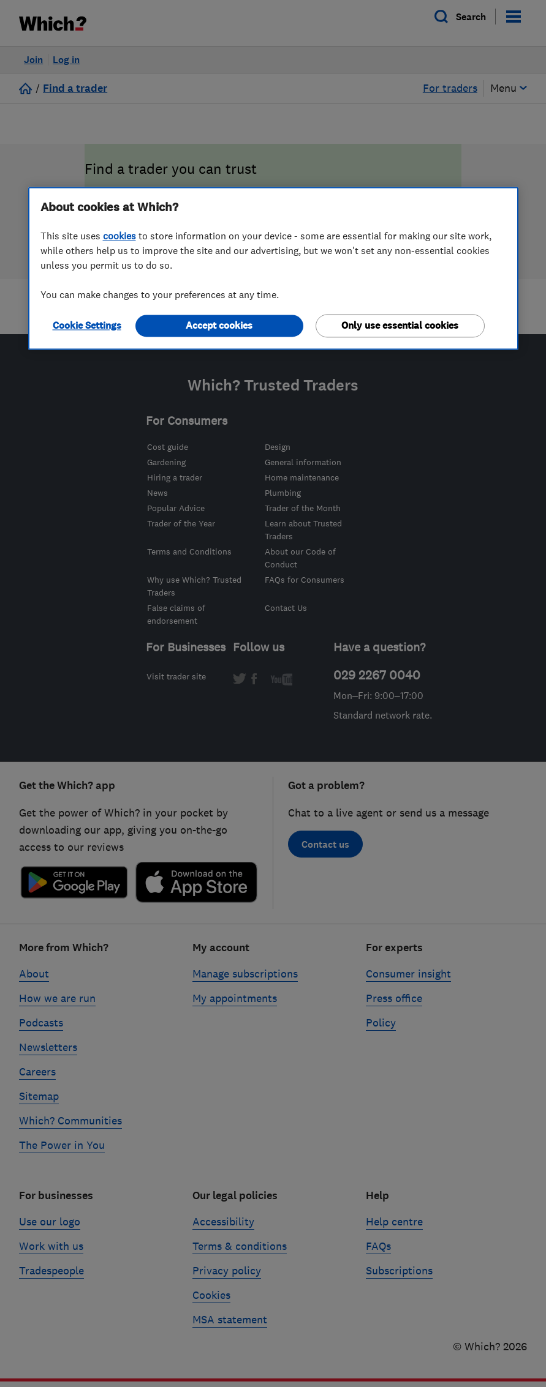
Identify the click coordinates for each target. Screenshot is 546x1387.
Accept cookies (219, 325)
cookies (119, 236)
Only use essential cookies (399, 325)
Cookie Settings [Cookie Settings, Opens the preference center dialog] (87, 325)
